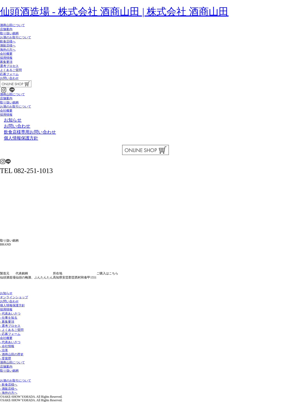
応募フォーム (9, 74)
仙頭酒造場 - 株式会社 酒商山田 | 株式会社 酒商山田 (114, 11)
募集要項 (6, 62)
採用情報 (6, 57)
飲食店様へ (8, 41)
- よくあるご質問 (12, 330)
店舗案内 (6, 29)
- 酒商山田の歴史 (12, 354)
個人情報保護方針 (12, 305)
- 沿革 (4, 350)
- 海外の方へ (8, 392)
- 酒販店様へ (8, 388)
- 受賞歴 (5, 358)
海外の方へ (8, 49)
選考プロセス (9, 66)
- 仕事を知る (8, 317)
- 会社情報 (7, 346)
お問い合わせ (9, 78)
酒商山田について (12, 25)
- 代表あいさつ (10, 313)
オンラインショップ (14, 297)
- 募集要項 (7, 321)
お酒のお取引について (15, 37)
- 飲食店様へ (8, 384)
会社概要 (6, 53)
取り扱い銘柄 (9, 33)
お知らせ (6, 293)
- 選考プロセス (10, 325)
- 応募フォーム (10, 334)
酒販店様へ (8, 45)
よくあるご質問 (11, 70)
